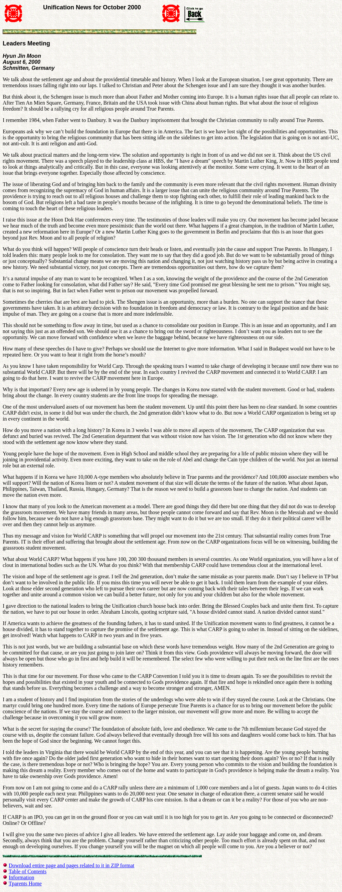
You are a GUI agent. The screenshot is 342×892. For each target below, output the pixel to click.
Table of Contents (28, 871)
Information (21, 877)
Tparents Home (25, 883)
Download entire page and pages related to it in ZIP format (71, 865)
